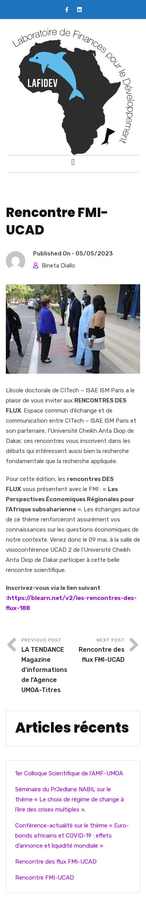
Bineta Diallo (58, 265)
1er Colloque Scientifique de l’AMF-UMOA (69, 773)
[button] (73, 162)
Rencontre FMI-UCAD (44, 877)
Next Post (99, 651)
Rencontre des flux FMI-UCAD (56, 861)
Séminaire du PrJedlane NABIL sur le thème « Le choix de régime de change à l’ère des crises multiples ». (69, 799)
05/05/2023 (94, 253)
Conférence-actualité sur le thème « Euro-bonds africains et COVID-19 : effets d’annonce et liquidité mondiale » (72, 835)
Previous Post (47, 666)
